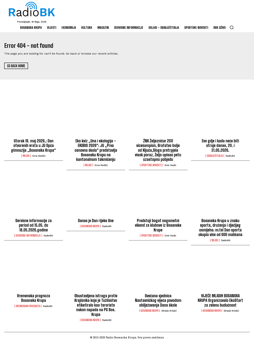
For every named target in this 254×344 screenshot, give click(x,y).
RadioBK (230, 157)
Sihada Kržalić (169, 312)
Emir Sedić (170, 166)
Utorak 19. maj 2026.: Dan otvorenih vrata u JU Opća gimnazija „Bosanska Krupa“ (33, 147)
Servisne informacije (28, 237)
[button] (231, 27)
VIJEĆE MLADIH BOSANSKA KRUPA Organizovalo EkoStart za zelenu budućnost (220, 302)
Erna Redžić (39, 157)
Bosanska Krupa (90, 227)
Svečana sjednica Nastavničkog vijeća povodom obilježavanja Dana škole (158, 302)
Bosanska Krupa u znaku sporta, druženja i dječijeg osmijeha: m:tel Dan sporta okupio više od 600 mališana (220, 229)
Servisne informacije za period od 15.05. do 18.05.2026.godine (33, 227)
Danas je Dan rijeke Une (96, 222)
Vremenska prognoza (28, 307)
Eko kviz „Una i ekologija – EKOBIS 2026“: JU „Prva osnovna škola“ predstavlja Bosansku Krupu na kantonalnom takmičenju (96, 151)
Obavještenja (215, 157)
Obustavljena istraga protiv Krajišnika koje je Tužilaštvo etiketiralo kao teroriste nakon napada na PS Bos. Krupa (95, 306)
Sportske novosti (151, 166)
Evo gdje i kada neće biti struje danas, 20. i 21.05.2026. (220, 147)
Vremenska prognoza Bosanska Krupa (33, 299)
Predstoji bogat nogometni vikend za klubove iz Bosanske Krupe (158, 227)
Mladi (26, 157)
